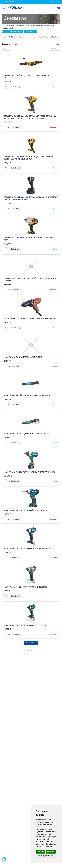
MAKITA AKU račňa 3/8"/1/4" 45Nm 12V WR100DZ (27, 395)
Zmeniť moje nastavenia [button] (45, 856)
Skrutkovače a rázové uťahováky (42, 26)
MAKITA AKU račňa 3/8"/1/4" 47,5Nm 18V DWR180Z (28, 434)
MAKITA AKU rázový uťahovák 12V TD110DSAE (26, 510)
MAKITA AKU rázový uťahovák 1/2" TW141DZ (25, 587)
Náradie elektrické (23, 26)
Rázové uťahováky (8, 28)
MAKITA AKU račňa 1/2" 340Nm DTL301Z (23, 357)
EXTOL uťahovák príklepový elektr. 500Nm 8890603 (30, 319)
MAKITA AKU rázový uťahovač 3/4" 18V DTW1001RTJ (29, 472)
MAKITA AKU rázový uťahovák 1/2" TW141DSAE (27, 549)
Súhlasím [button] (41, 851)
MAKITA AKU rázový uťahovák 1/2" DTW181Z (25, 625)
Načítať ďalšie (31, 643)
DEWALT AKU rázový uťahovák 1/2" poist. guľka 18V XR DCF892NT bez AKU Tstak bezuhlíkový (30, 117)
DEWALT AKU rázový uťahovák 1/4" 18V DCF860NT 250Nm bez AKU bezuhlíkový (28, 158)
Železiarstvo (10, 26)
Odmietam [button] (50, 851)
